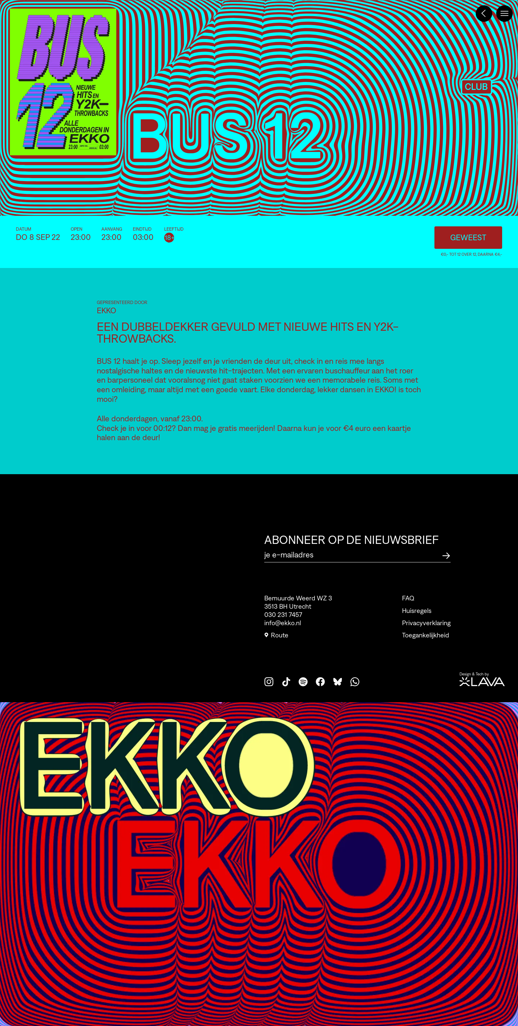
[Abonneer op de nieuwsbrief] (446, 554)
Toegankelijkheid (425, 647)
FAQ (408, 610)
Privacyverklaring (426, 634)
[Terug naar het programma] (484, 13)
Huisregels (416, 622)
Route (276, 638)
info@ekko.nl (282, 626)
